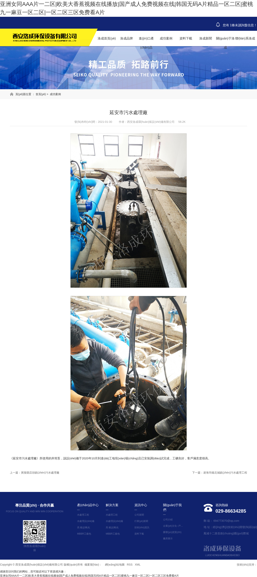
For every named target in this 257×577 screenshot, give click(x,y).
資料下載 (186, 38)
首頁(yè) (41, 94)
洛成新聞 (205, 38)
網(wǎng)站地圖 (115, 564)
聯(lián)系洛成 (245, 38)
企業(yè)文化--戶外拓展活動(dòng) (174, 525)
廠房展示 (168, 538)
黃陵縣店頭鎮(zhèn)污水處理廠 (40, 472)
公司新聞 (139, 514)
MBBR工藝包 (84, 533)
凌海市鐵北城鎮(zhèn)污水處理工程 (225, 472)
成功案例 (166, 38)
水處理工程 (83, 514)
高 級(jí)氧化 (83, 527)
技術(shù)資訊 (141, 527)
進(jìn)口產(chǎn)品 (146, 43)
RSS (129, 564)
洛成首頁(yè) (107, 38)
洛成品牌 (126, 38)
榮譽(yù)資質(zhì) (172, 532)
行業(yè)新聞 (141, 521)
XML (138, 564)
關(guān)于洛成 (225, 43)
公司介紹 (168, 519)
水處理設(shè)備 (85, 521)
